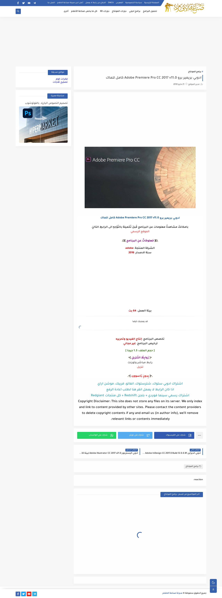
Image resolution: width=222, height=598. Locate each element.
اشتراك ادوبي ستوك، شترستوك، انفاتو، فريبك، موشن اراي (140, 384)
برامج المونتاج (194, 72)
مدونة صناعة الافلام (172, 593)
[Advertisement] (111, 41)
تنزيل (140, 367)
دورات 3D (104, 11)
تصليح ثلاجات (60, 82)
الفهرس (119, 3)
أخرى (66, 11)
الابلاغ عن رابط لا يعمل (95, 3)
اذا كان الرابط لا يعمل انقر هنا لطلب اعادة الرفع (140, 390)
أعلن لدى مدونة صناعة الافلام (70, 3)
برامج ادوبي (134, 11)
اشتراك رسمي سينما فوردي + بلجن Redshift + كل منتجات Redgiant (140, 395)
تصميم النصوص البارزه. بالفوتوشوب (46, 103)
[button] (174, 435)
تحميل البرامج (150, 11)
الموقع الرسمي (140, 231)
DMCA (111, 3)
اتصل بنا (51, 3)
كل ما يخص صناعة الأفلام (84, 11)
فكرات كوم (62, 79)
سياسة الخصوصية (133, 3)
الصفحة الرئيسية (151, 3)
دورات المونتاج (119, 11)
